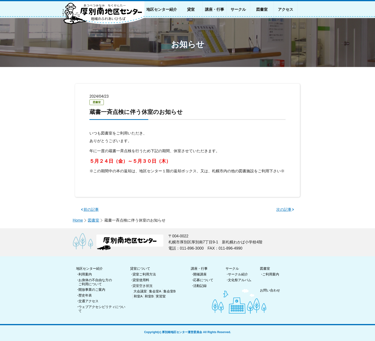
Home (78, 220)
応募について (203, 280)
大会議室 (140, 291)
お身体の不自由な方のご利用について (95, 282)
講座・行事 (199, 268)
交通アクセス (88, 301)
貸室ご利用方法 (144, 274)
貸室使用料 (140, 280)
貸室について (140, 268)
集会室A (155, 291)
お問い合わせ (270, 290)
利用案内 (85, 274)
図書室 (93, 220)
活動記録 (200, 286)
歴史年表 (85, 295)
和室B (149, 296)
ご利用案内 (270, 274)
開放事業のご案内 (91, 289)
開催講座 (200, 274)
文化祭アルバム (239, 280)
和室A (138, 296)
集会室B (169, 291)
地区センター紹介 (89, 268)
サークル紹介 (238, 274)
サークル (232, 268)
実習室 (161, 296)
